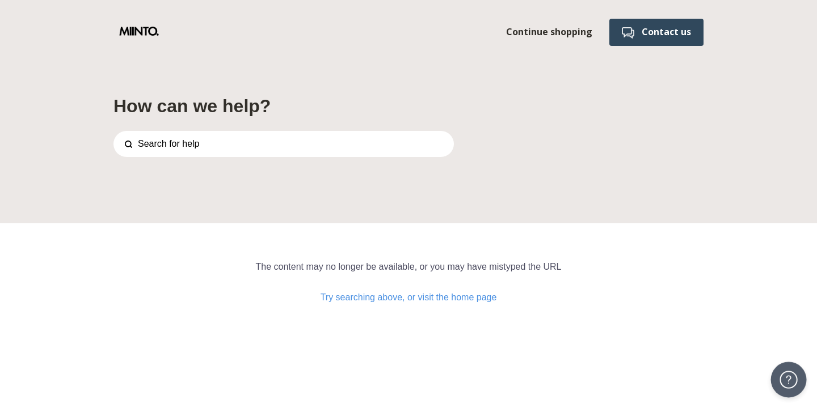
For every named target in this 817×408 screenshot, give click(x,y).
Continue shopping (549, 31)
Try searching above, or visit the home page (409, 297)
